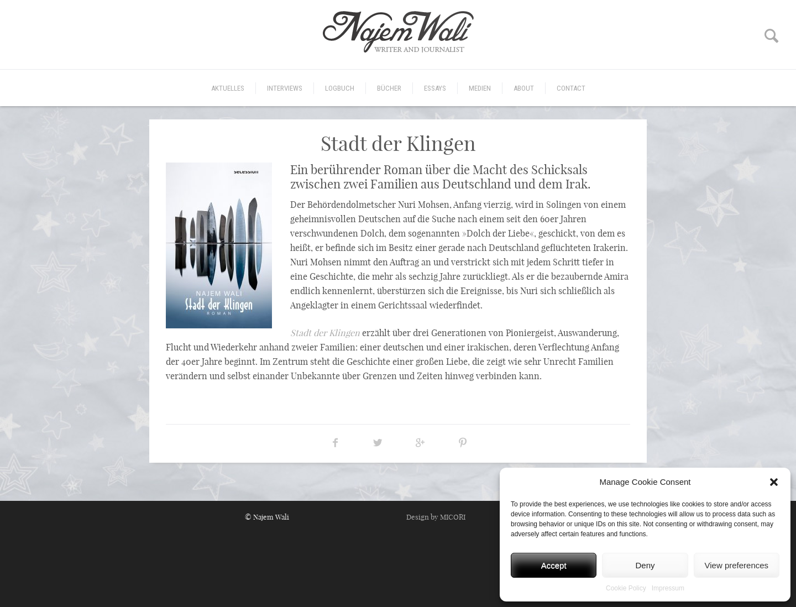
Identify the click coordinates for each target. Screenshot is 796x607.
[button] (773, 482)
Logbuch (339, 88)
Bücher (389, 88)
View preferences (737, 565)
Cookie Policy (626, 588)
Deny (644, 565)
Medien (480, 88)
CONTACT (571, 88)
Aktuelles (227, 88)
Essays (435, 88)
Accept (554, 565)
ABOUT (524, 88)
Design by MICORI (435, 516)
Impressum (668, 588)
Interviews (284, 88)
